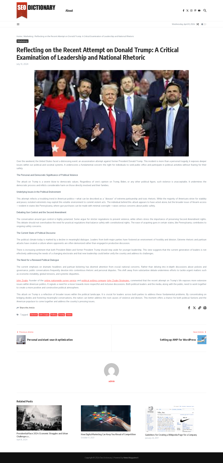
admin (111, 381)
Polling (54, 314)
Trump (61, 314)
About (69, 10)
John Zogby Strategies (118, 280)
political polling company (94, 280)
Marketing (28, 36)
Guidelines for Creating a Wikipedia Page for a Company (171, 434)
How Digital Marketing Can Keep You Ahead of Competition (108, 434)
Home (19, 36)
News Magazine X (131, 458)
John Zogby (22, 280)
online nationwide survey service (60, 280)
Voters (69, 314)
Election (34, 314)
